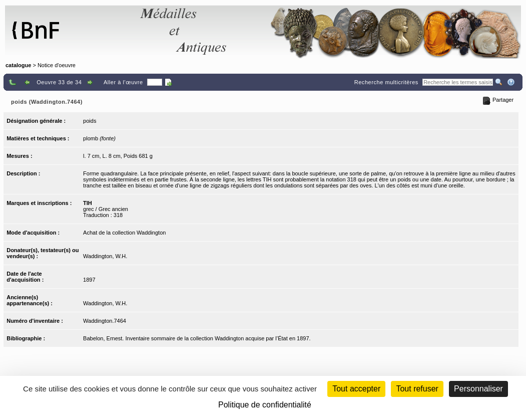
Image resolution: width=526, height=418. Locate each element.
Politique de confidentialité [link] (264, 404)
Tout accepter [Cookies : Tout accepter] (356, 388)
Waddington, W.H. (105, 256)
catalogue (18, 65)
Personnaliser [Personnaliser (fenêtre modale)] (478, 388)
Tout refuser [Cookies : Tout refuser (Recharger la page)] (417, 388)
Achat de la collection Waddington (124, 233)
